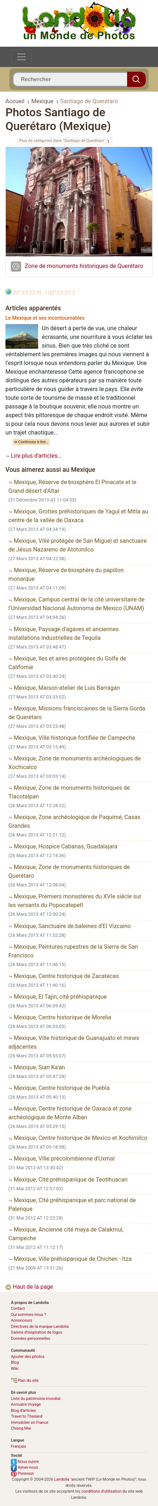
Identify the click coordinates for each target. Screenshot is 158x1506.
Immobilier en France (29, 1422)
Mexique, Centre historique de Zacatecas (63, 976)
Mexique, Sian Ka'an (36, 1067)
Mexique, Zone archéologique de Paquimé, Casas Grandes (74, 821)
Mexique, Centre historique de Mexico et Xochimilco (77, 1137)
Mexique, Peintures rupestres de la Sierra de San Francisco (73, 951)
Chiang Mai (21, 1428)
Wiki (15, 1368)
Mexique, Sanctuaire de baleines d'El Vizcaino (69, 926)
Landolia (61, 1479)
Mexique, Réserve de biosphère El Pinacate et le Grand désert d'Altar (72, 486)
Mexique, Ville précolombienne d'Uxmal (61, 1158)
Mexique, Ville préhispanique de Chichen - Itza (69, 1258)
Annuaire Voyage (26, 1404)
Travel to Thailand (26, 1416)
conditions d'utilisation (101, 1491)
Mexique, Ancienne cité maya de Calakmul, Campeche (65, 1234)
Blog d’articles (23, 1410)
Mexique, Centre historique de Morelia (59, 1017)
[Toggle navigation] (21, 57)
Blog (15, 1362)
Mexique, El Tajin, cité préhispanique (57, 996)
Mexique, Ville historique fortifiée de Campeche (71, 737)
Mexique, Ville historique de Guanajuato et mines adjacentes (73, 1042)
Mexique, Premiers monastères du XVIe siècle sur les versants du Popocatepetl (74, 901)
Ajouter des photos (27, 1356)
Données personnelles (30, 1338)
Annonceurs (21, 1320)
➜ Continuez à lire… (31, 442)
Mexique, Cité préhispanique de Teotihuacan (67, 1179)
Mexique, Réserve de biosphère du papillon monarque (65, 574)
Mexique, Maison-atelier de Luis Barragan (64, 687)
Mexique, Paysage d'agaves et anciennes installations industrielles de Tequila (63, 633)
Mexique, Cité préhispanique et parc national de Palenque (72, 1204)
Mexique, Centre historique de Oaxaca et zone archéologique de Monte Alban (69, 1113)
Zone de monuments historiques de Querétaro (84, 266)
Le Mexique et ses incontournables (45, 318)
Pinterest (22, 1473)
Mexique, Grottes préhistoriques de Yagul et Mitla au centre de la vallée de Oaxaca (78, 516)
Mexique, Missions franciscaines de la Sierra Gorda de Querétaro (76, 713)
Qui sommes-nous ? (28, 1314)
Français (18, 1446)
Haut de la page (29, 1286)
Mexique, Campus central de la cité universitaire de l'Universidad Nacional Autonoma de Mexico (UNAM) (76, 604)
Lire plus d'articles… (33, 455)
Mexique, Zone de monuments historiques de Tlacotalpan (69, 792)
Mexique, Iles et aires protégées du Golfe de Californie (67, 663)
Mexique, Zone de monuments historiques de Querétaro (69, 871)
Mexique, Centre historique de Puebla (59, 1088)
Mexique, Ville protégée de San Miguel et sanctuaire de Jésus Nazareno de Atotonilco (77, 545)
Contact (18, 1308)
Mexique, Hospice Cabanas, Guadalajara (62, 846)
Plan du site (25, 1380)
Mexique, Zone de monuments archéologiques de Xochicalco (74, 763)
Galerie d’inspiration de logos (36, 1332)
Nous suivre (25, 1461)
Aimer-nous (24, 1467)
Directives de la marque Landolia (40, 1326)
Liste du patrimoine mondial (35, 1398)
